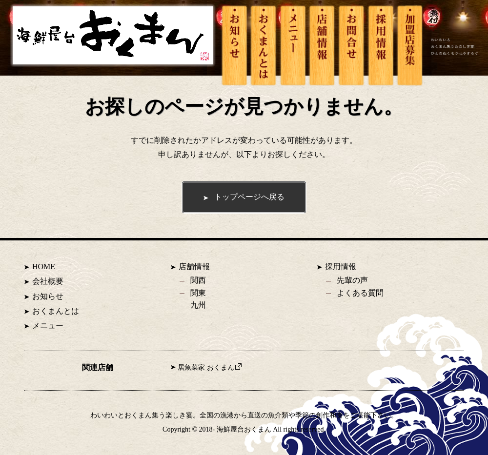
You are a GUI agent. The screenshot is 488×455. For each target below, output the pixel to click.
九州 (198, 305)
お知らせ (47, 296)
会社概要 (47, 281)
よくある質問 (360, 293)
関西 (198, 280)
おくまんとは (55, 311)
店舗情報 (194, 266)
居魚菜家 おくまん (210, 367)
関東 (198, 293)
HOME (43, 266)
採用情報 (340, 266)
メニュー (47, 325)
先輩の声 (352, 280)
